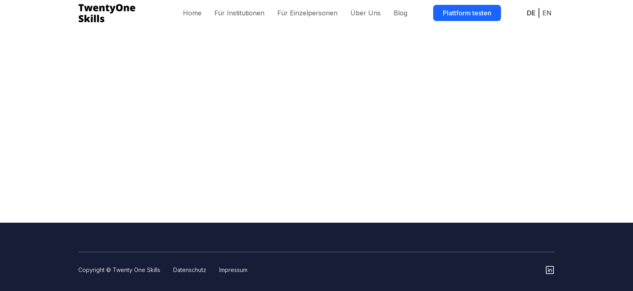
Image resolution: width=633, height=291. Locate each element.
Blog (400, 13)
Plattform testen (467, 13)
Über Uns (365, 13)
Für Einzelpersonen (307, 13)
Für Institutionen (239, 13)
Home (192, 13)
